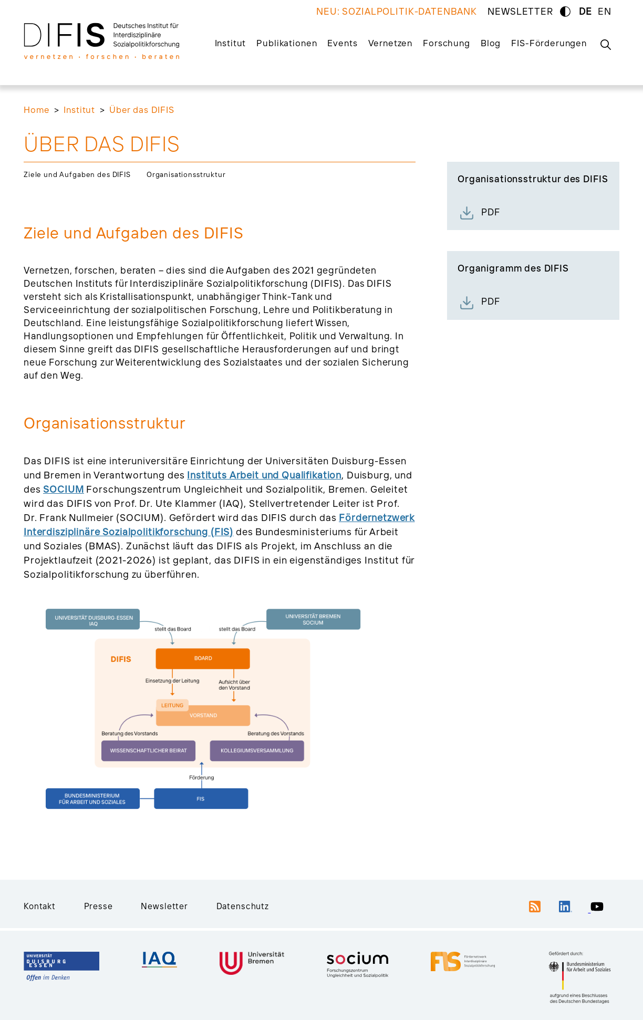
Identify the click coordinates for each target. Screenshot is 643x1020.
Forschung (446, 42)
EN (604, 11)
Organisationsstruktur (186, 174)
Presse (98, 906)
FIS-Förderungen (549, 42)
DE (585, 11)
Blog (491, 42)
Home (36, 109)
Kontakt (40, 906)
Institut (230, 42)
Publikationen (286, 42)
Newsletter (164, 906)
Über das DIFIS (141, 109)
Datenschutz (242, 906)
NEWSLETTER (520, 11)
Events (342, 42)
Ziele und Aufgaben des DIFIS (77, 174)
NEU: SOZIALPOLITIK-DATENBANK (396, 11)
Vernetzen (390, 42)
